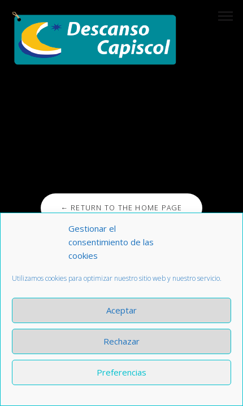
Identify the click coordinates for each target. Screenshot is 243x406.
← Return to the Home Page (121, 208)
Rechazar (121, 341)
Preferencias (121, 372)
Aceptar (121, 310)
